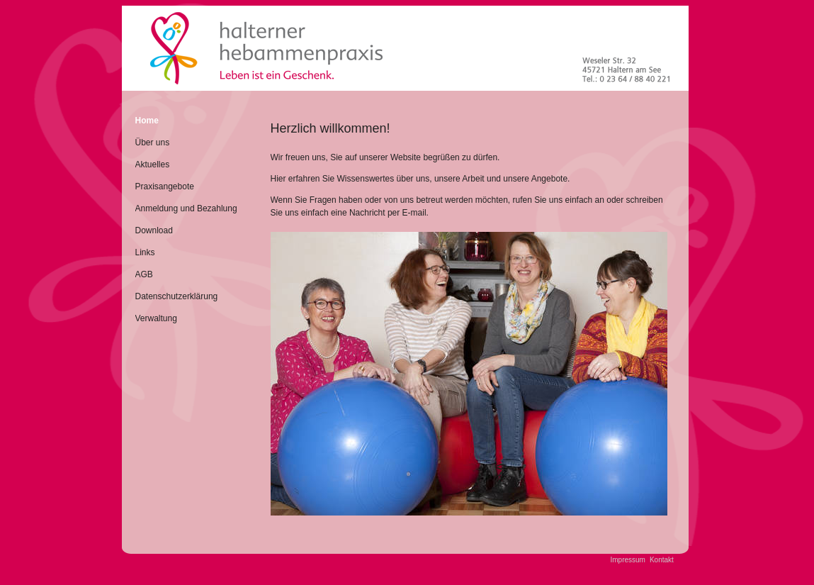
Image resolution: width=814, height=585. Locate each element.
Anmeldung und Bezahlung (186, 208)
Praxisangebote (164, 186)
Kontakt (662, 560)
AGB (144, 274)
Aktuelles (152, 164)
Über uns (152, 142)
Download (154, 230)
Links (145, 252)
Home (147, 121)
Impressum (628, 560)
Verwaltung (156, 318)
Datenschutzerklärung (176, 296)
